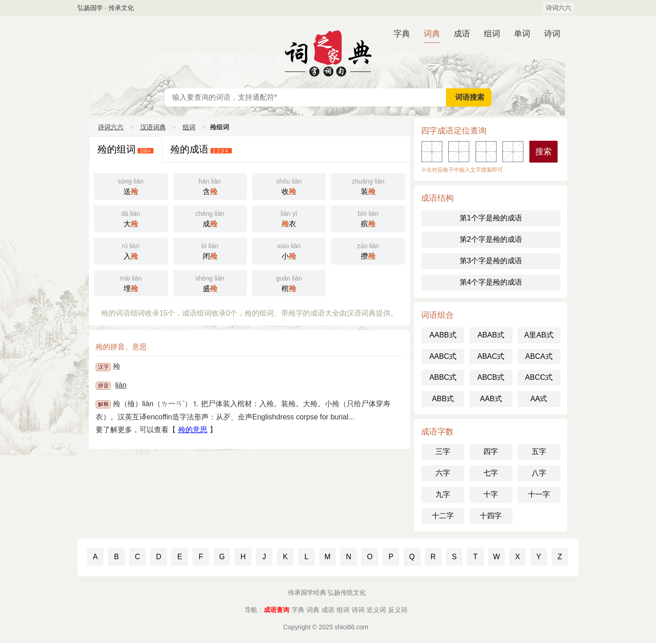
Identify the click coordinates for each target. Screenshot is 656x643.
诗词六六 (558, 7)
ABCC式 (539, 377)
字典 (402, 33)
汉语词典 (328, 52)
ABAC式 (491, 356)
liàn (121, 385)
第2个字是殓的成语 (491, 239)
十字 (490, 494)
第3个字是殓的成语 (491, 261)
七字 (490, 473)
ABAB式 (490, 335)
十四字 (491, 516)
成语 (462, 33)
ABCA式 (539, 356)
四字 (490, 451)
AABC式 (442, 356)
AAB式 (491, 399)
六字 (443, 473)
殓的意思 (192, 430)
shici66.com (352, 627)
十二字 (443, 516)
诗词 (552, 33)
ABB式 (443, 399)
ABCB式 (491, 377)
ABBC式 (442, 377)
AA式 (538, 399)
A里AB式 (539, 335)
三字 (443, 451)
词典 (432, 33)
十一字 (539, 494)
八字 (539, 473)
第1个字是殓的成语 (491, 218)
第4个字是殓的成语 (491, 282)
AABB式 (443, 335)
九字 (443, 494)
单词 (522, 33)
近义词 (376, 609)
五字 (539, 451)
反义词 (397, 609)
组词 (492, 33)
